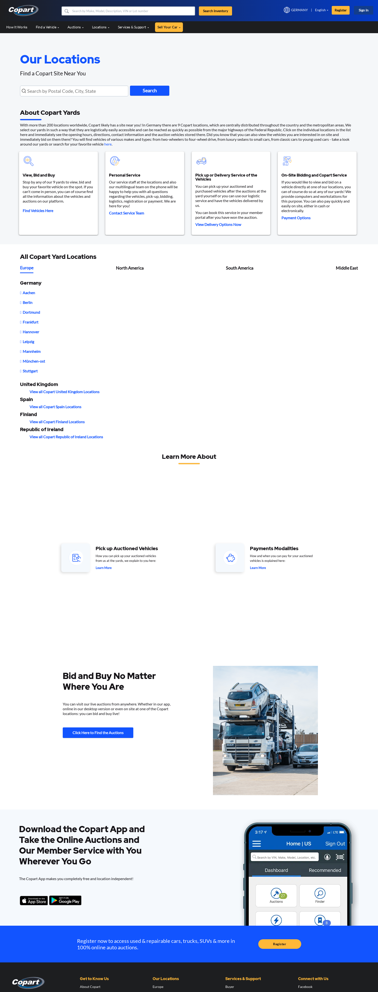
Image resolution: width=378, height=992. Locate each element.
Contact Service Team (126, 213)
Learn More (104, 568)
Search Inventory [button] (215, 11)
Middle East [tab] (347, 268)
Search (151, 90)
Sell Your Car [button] (169, 27)
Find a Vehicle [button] (47, 27)
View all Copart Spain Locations (55, 406)
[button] (66, 11)
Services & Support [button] (133, 27)
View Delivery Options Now (218, 224)
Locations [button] (100, 27)
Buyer (229, 987)
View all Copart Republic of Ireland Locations (66, 436)
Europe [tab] (26, 267)
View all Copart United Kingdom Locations (64, 391)
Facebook (305, 987)
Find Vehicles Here (38, 210)
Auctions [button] (75, 27)
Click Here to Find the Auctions (98, 733)
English (320, 10)
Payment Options (296, 217)
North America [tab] (130, 268)
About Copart (90, 987)
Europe (158, 987)
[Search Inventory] (133, 11)
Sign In (363, 10)
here (108, 144)
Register (341, 10)
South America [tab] (239, 268)
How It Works (16, 27)
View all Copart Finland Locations (57, 421)
